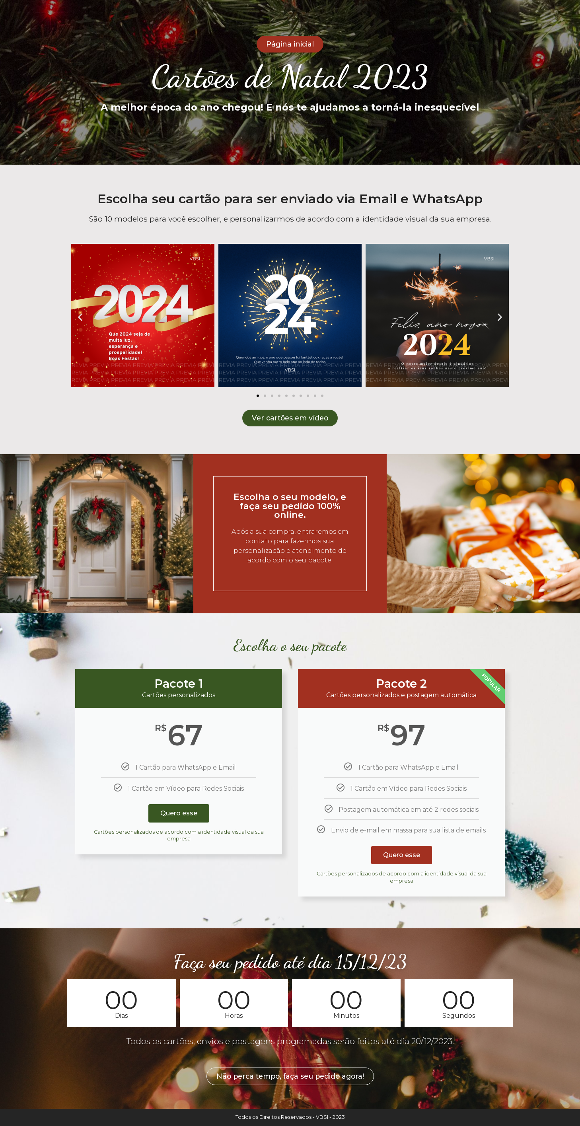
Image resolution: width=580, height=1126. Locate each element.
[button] (80, 317)
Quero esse (178, 813)
